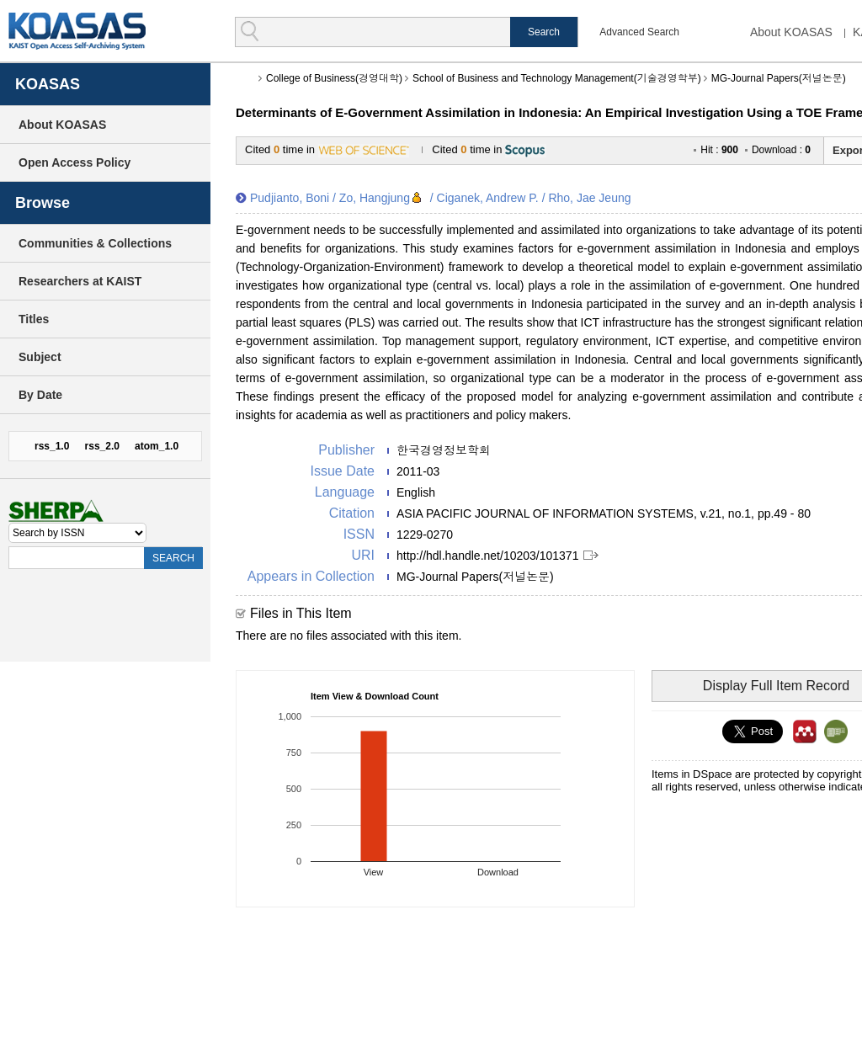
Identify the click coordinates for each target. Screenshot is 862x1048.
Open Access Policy (74, 162)
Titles (34, 319)
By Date (40, 395)
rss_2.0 (102, 446)
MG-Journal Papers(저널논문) (778, 78)
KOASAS (77, 31)
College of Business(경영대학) (334, 78)
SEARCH (173, 558)
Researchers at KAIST (80, 281)
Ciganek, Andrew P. (488, 198)
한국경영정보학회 (443, 450)
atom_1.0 (156, 446)
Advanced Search (639, 32)
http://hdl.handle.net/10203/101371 (487, 555)
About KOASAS (791, 32)
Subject (40, 357)
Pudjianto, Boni (289, 198)
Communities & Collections (95, 243)
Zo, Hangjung (374, 198)
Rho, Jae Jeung (589, 198)
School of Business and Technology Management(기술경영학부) (556, 78)
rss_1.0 (52, 446)
